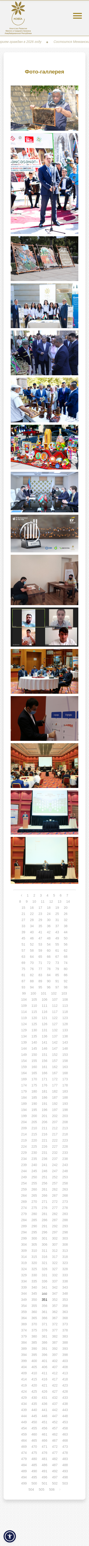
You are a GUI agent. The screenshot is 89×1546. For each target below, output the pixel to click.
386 (44, 1342)
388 (65, 1342)
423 (65, 1385)
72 (49, 963)
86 (66, 975)
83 (40, 975)
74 (66, 963)
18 (49, 908)
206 (44, 1122)
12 (51, 901)
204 (24, 1122)
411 (44, 1373)
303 (65, 1238)
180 (34, 1091)
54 (49, 944)
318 (65, 1257)
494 (24, 1477)
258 (65, 1183)
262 (54, 1189)
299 (24, 1238)
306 (44, 1244)
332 (54, 1275)
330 (34, 1275)
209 (24, 1128)
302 (54, 1238)
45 (23, 938)
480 (34, 1459)
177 (54, 1085)
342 (54, 1287)
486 (44, 1465)
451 (44, 1422)
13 (59, 901)
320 (34, 1263)
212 (54, 1128)
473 (65, 1446)
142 (54, 1042)
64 (32, 957)
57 (23, 950)
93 (23, 987)
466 (44, 1440)
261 (44, 1189)
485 (34, 1465)
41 (40, 932)
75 (23, 969)
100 (33, 993)
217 (54, 1134)
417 (54, 1379)
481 (44, 1459)
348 (65, 1293)
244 (24, 1171)
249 (24, 1177)
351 (44, 1299)
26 (66, 914)
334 (24, 1281)
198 (65, 1110)
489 (24, 1471)
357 (54, 1306)
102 (53, 993)
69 (23, 963)
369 (24, 1324)
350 (34, 1299)
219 (24, 1140)
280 (34, 1214)
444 (24, 1416)
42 (49, 932)
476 (44, 1453)
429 (24, 1397)
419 (24, 1385)
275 (34, 1208)
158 (65, 1061)
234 (24, 1159)
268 (65, 1195)
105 (34, 999)
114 (24, 1012)
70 (32, 963)
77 (40, 969)
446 (44, 1416)
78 (49, 969)
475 (34, 1453)
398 (65, 1355)
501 (44, 1483)
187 (54, 1097)
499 (24, 1483)
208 (65, 1122)
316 (44, 1257)
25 (57, 914)
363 (65, 1312)
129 (24, 1030)
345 (34, 1293)
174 (24, 1085)
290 (34, 1226)
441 (44, 1410)
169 (24, 1079)
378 (65, 1330)
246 (44, 1171)
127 (54, 1024)
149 (24, 1055)
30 (49, 920)
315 (34, 1257)
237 (54, 1159)
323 (65, 1263)
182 (54, 1091)
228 (65, 1146)
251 (44, 1177)
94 (32, 987)
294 (24, 1232)
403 (65, 1361)
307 (54, 1244)
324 (24, 1269)
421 (44, 1385)
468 (65, 1440)
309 (24, 1250)
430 (34, 1397)
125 (34, 1024)
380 (34, 1336)
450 (34, 1422)
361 (44, 1312)
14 (68, 901)
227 (54, 1146)
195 (34, 1110)
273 (65, 1201)
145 (34, 1048)
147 (54, 1048)
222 (54, 1140)
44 (66, 932)
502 (54, 1483)
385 (34, 1342)
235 (34, 1159)
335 (34, 1281)
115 (34, 1012)
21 (23, 914)
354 (24, 1306)
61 (57, 950)
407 (54, 1367)
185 (34, 1097)
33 (23, 926)
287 (54, 1220)
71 (40, 963)
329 (24, 1275)
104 (24, 999)
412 (54, 1373)
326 (44, 1269)
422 (54, 1385)
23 (40, 914)
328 (65, 1269)
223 (65, 1140)
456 (44, 1428)
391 (44, 1348)
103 (64, 993)
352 (54, 1299)
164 (24, 1073)
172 (54, 1079)
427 (54, 1391)
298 (65, 1232)
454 (24, 1428)
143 (65, 1042)
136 (44, 1036)
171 (44, 1079)
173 (65, 1079)
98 (66, 987)
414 (24, 1379)
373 (65, 1324)
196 (44, 1110)
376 (44, 1330)
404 (24, 1367)
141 (44, 1042)
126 (44, 1024)
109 (24, 1006)
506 (52, 1489)
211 (44, 1128)
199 (24, 1116)
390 (34, 1348)
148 (65, 1048)
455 (34, 1428)
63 (23, 957)
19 (57, 908)
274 (24, 1208)
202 (54, 1116)
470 (34, 1446)
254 (24, 1183)
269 (24, 1201)
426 (44, 1391)
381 (44, 1336)
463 (65, 1434)
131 (44, 1030)
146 (44, 1048)
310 (34, 1250)
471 (44, 1446)
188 (65, 1097)
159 (24, 1067)
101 (43, 993)
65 (40, 957)
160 (34, 1067)
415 (34, 1379)
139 (24, 1042)
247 (54, 1171)
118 (65, 1012)
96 (49, 987)
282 (54, 1214)
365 (34, 1318)
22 (32, 914)
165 (34, 1073)
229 (24, 1152)
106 (44, 999)
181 (44, 1091)
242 (54, 1165)
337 (54, 1281)
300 (34, 1238)
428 (65, 1391)
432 (54, 1397)
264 (24, 1195)
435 (34, 1404)
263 (65, 1189)
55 (57, 944)
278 (65, 1208)
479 (24, 1459)
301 (44, 1238)
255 (34, 1183)
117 (54, 1012)
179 (24, 1091)
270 (34, 1201)
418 (65, 1379)
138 (65, 1036)
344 (24, 1293)
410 (34, 1373)
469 (24, 1446)
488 (65, 1465)
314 (24, 1257)
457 (54, 1428)
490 (34, 1471)
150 (34, 1055)
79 (57, 969)
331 (44, 1275)
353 (65, 1299)
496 (44, 1477)
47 (40, 938)
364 (24, 1318)
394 (24, 1355)
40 (32, 932)
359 (24, 1312)
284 (24, 1220)
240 (34, 1165)
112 (54, 1006)
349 (24, 1299)
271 (44, 1201)
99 (24, 993)
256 (44, 1183)
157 (54, 1061)
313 (65, 1250)
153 (65, 1055)
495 (34, 1477)
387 (54, 1342)
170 (34, 1079)
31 (57, 920)
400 (34, 1361)
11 (43, 901)
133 (65, 1030)
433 (65, 1397)
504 (31, 1489)
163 (65, 1067)
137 (54, 1036)
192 (54, 1103)
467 (54, 1440)
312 (54, 1250)
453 (65, 1422)
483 (65, 1459)
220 (34, 1140)
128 (65, 1024)
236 (44, 1159)
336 (44, 1281)
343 (65, 1287)
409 (24, 1373)
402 (54, 1361)
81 (23, 975)
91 (57, 981)
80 (66, 969)
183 (65, 1091)
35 (40, 926)
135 (34, 1036)
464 (24, 1440)
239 (24, 1165)
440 (34, 1410)
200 (34, 1116)
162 (54, 1067)
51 (23, 944)
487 (54, 1465)
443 (65, 1410)
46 (32, 938)
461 (44, 1434)
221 (44, 1140)
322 (54, 1263)
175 (34, 1085)
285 (34, 1220)
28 (32, 920)
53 (40, 944)
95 (40, 987)
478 (65, 1453)
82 (32, 975)
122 (54, 1018)
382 (54, 1336)
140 (34, 1042)
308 (65, 1244)
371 (44, 1324)
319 (24, 1263)
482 (54, 1459)
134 (24, 1036)
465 (34, 1440)
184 (24, 1097)
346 (44, 1293)
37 (57, 926)
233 (65, 1152)
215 (34, 1134)
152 (54, 1055)
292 (54, 1226)
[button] (10, 1536)
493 (65, 1471)
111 (44, 1006)
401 (44, 1361)
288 (65, 1220)
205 (34, 1122)
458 (65, 1428)
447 (54, 1416)
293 (65, 1226)
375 (34, 1330)
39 (23, 932)
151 (44, 1055)
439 (24, 1410)
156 (44, 1061)
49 (57, 938)
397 (54, 1355)
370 (34, 1324)
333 (65, 1275)
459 (24, 1434)
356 (44, 1306)
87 (23, 981)
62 (66, 950)
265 (34, 1195)
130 (34, 1030)
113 (65, 1006)
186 (44, 1097)
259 (24, 1189)
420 (34, 1385)
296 (44, 1232)
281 (44, 1214)
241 (44, 1165)
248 (65, 1171)
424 (24, 1391)
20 (66, 908)
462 (54, 1434)
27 (23, 920)
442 (54, 1410)
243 (65, 1165)
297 (54, 1232)
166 (44, 1073)
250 (34, 1177)
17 (40, 908)
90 (49, 981)
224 (24, 1146)
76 (32, 969)
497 (54, 1477)
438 (65, 1404)
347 (54, 1293)
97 (57, 987)
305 (34, 1244)
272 (54, 1201)
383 (65, 1336)
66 (49, 957)
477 (54, 1453)
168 (65, 1073)
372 (54, 1324)
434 (24, 1404)
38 (66, 926)
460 (34, 1434)
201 (44, 1116)
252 (54, 1177)
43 (57, 932)
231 (44, 1152)
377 (54, 1330)
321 (44, 1263)
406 (44, 1367)
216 (44, 1134)
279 (24, 1214)
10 (34, 901)
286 (44, 1220)
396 (44, 1355)
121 (44, 1018)
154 (24, 1061)
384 (24, 1342)
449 (24, 1422)
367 (54, 1318)
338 (65, 1281)
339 (24, 1287)
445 (34, 1416)
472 (54, 1446)
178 (65, 1085)
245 (34, 1171)
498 (65, 1477)
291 (44, 1226)
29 (40, 920)
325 (34, 1269)
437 (54, 1404)
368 (65, 1318)
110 (34, 1006)
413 (65, 1373)
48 (49, 938)
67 (57, 957)
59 (40, 950)
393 (65, 1348)
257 (54, 1183)
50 (66, 938)
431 (44, 1397)
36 (49, 926)
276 (44, 1208)
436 (44, 1404)
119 (24, 1018)
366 (44, 1318)
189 (24, 1103)
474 (24, 1453)
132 (54, 1030)
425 (34, 1391)
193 (65, 1103)
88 (32, 981)
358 (65, 1306)
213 (65, 1128)
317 (54, 1257)
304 (24, 1244)
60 (49, 950)
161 (44, 1067)
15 (23, 908)
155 (34, 1061)
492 (54, 1471)
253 (65, 1177)
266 (44, 1195)
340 (34, 1287)
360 (34, 1312)
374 (24, 1330)
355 (34, 1306)
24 (49, 914)
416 (44, 1379)
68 (66, 957)
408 (65, 1367)
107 (54, 999)
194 (24, 1110)
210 (34, 1128)
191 (44, 1103)
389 (24, 1348)
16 (32, 908)
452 (54, 1422)
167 (54, 1073)
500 (34, 1483)
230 (34, 1152)
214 (24, 1134)
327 (54, 1269)
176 (44, 1085)
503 (65, 1483)
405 (34, 1367)
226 (44, 1146)
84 (49, 975)
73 (57, 963)
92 (66, 981)
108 (65, 999)
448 (65, 1416)
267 (54, 1195)
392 (54, 1348)
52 (32, 944)
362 (54, 1312)
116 (44, 1012)
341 (44, 1287)
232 (54, 1152)
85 (57, 975)
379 (24, 1336)
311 (44, 1250)
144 (24, 1048)
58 (32, 950)
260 (34, 1189)
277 (54, 1208)
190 (34, 1103)
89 (40, 981)
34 (32, 926)
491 (44, 1471)
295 (34, 1232)
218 (65, 1134)
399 (24, 1361)
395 (34, 1355)
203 (65, 1116)
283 (65, 1214)
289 (24, 1226)
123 (65, 1018)
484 (24, 1465)
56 (66, 944)
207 (54, 1122)
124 (24, 1024)
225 (34, 1146)
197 (54, 1110)
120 (34, 1018)
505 (41, 1489)
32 (66, 920)
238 (65, 1159)
